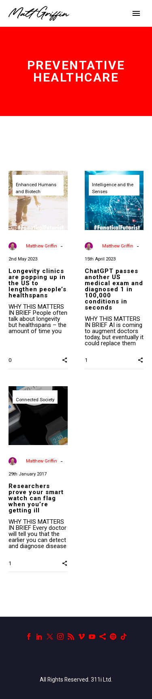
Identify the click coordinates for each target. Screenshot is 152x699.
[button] (65, 359)
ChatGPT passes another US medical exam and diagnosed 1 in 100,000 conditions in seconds (114, 289)
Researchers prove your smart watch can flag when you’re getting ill (36, 498)
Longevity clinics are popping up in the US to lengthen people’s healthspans (37, 283)
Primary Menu (136, 13)
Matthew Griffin (41, 246)
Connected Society (35, 399)
